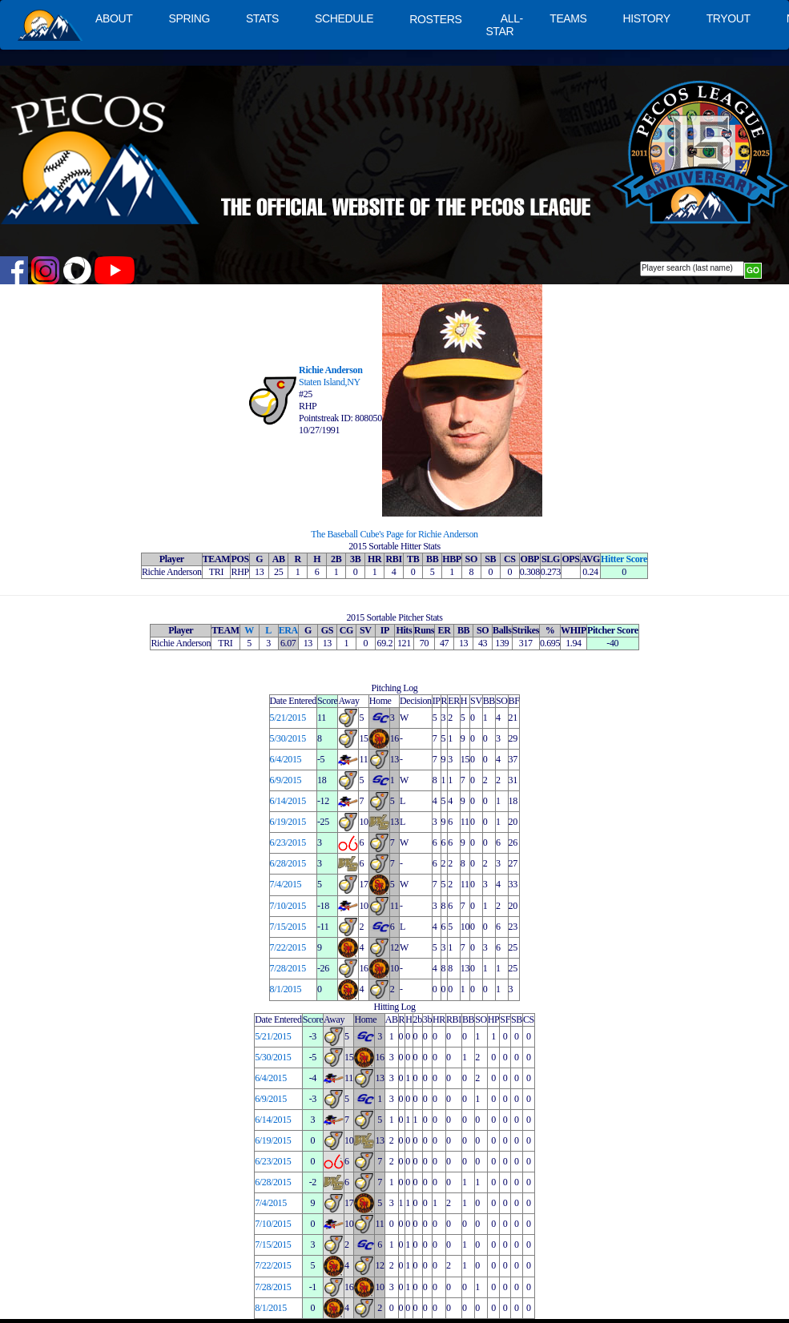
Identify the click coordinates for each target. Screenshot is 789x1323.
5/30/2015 (288, 738)
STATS (262, 18)
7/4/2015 (286, 884)
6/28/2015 (288, 863)
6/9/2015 (286, 780)
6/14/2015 (288, 800)
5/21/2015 (288, 717)
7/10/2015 (288, 905)
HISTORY (646, 18)
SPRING (188, 18)
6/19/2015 (288, 821)
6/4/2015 (286, 759)
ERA (288, 630)
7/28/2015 (288, 968)
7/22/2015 (288, 947)
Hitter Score (624, 559)
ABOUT (113, 18)
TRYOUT (728, 18)
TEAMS (567, 18)
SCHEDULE (344, 18)
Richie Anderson (330, 370)
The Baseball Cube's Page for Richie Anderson (394, 534)
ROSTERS (435, 19)
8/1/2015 (286, 989)
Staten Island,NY (329, 382)
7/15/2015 (288, 926)
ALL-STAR (503, 25)
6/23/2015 (288, 842)
